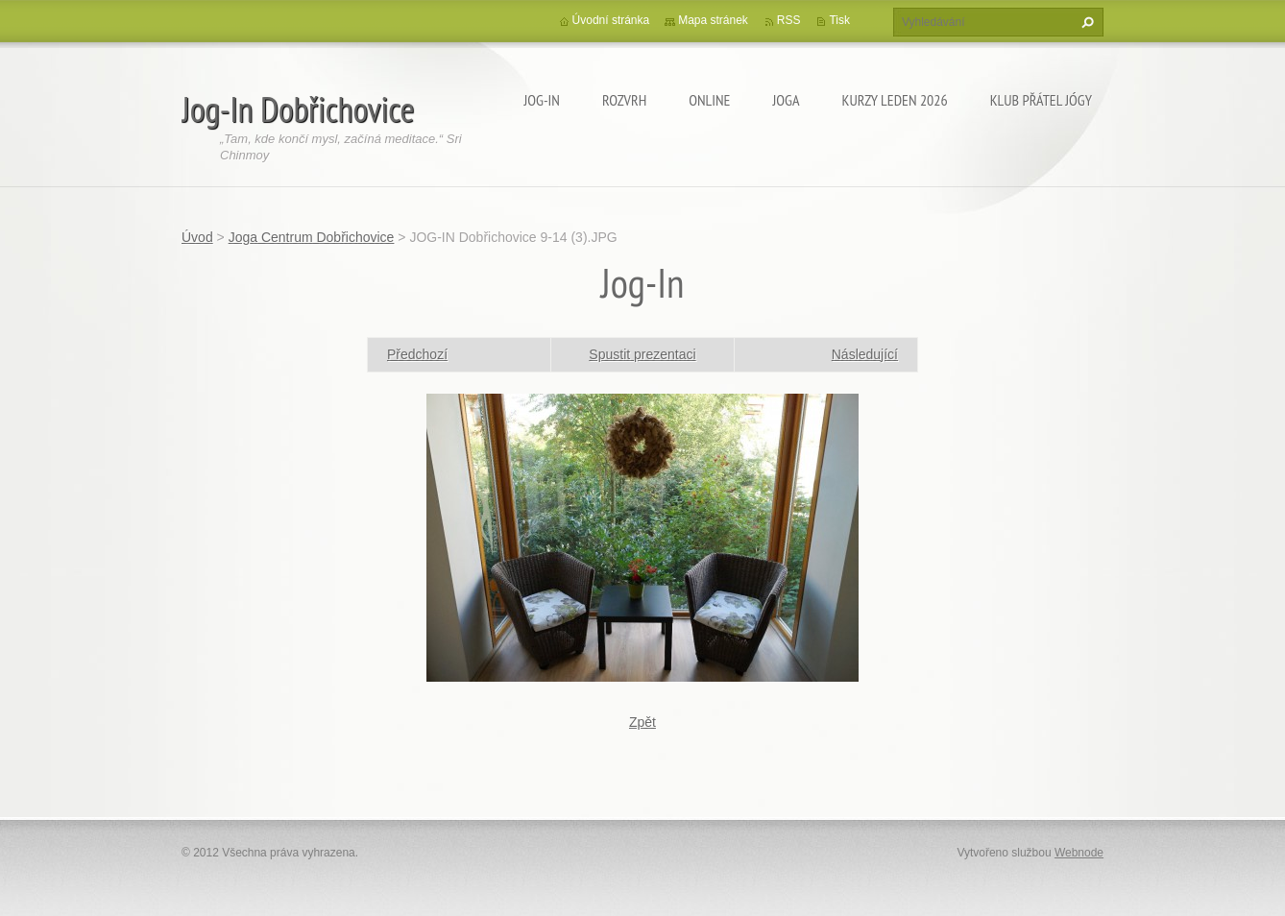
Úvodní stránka (611, 20)
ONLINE (709, 99)
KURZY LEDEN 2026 (895, 99)
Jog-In (541, 99)
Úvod (197, 237)
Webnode (1079, 852)
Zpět (642, 722)
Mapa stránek (713, 20)
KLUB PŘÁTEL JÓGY (1041, 99)
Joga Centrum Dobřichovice (312, 237)
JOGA (785, 99)
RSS (789, 20)
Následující (865, 354)
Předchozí (417, 354)
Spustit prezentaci (642, 354)
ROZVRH (624, 99)
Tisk (839, 20)
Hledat (1085, 22)
